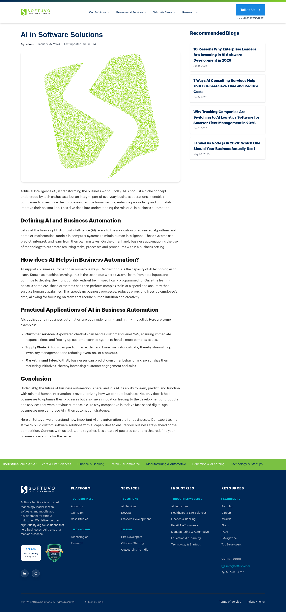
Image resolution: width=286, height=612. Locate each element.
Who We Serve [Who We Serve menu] (164, 12)
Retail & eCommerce (128, 464)
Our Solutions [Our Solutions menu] (99, 12)
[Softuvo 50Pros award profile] (31, 553)
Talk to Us (251, 10)
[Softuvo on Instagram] (36, 573)
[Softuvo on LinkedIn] (25, 573)
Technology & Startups (250, 464)
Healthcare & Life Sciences (55, 464)
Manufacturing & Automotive (169, 464)
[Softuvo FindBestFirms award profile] (54, 553)
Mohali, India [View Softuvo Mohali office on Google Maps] (94, 602)
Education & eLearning (211, 464)
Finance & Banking (93, 464)
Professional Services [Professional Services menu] (131, 12)
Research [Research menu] (190, 12)
